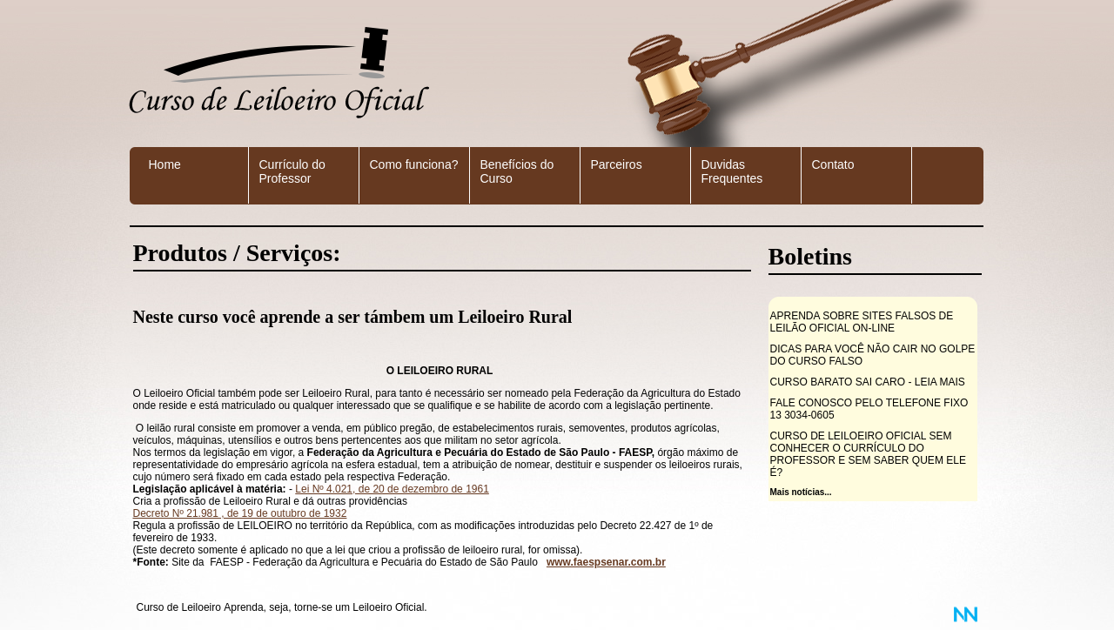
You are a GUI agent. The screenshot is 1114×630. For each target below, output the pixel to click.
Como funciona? (414, 164)
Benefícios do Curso (517, 171)
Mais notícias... (801, 492)
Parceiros (616, 164)
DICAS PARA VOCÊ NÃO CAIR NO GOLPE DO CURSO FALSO (873, 355)
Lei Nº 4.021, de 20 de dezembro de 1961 (392, 489)
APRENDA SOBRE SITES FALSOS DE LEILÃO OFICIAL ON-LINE (862, 322)
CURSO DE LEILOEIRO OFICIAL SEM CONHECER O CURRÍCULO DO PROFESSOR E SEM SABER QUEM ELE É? (868, 454)
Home (165, 164)
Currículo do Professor (292, 171)
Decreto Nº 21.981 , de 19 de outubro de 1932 (240, 513)
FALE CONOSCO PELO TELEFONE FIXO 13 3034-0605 (869, 409)
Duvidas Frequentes (732, 171)
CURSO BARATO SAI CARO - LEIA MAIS (867, 382)
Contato (833, 164)
